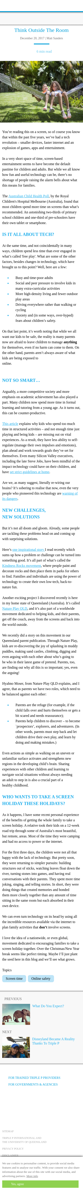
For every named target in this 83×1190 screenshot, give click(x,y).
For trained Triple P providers (31, 1078)
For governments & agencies (30, 1084)
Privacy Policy (13, 1148)
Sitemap (8, 1131)
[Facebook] (7, 1101)
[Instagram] (30, 1101)
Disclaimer (10, 1155)
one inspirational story (28, 549)
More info (32, 1176)
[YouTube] (18, 1101)
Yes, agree (17, 1184)
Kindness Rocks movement (21, 566)
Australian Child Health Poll (28, 196)
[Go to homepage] (41, 12)
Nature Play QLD (14, 608)
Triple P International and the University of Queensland (24, 1140)
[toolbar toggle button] (11, 5)
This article (10, 424)
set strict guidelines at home (29, 472)
